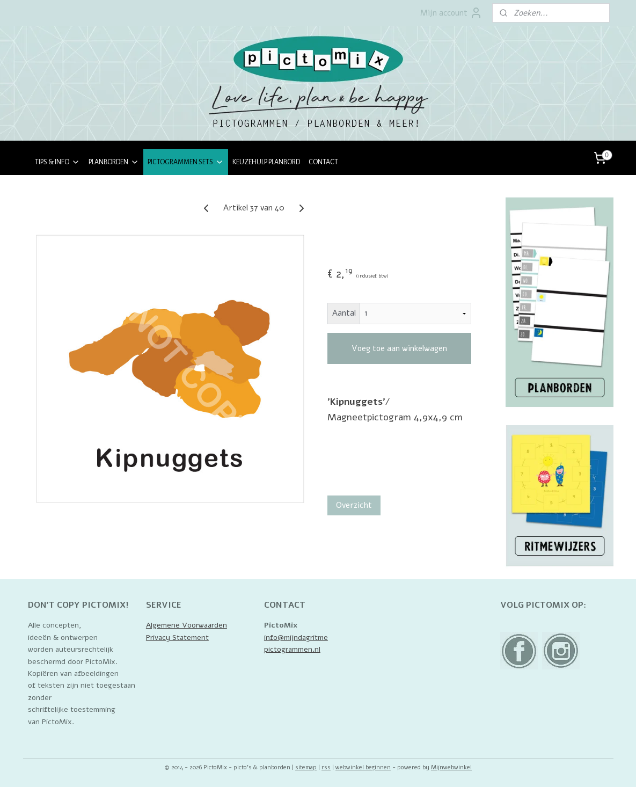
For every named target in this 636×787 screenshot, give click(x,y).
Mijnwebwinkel (451, 767)
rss (326, 767)
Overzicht (354, 505)
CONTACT (323, 162)
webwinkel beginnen (363, 767)
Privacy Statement (177, 637)
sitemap (306, 767)
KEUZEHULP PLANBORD (266, 162)
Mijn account (451, 12)
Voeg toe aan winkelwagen (399, 348)
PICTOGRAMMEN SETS (186, 162)
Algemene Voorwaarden (186, 625)
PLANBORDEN (114, 162)
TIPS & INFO (57, 162)
